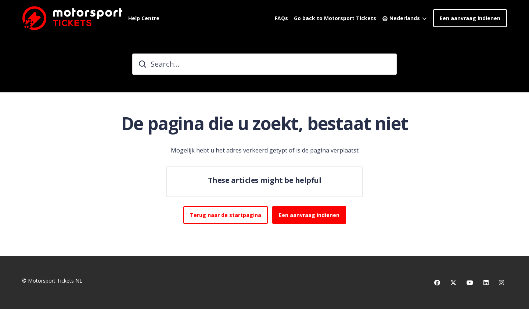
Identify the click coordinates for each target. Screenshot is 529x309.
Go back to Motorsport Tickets (335, 18)
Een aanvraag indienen (470, 18)
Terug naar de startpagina (225, 214)
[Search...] (264, 64)
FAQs (281, 18)
